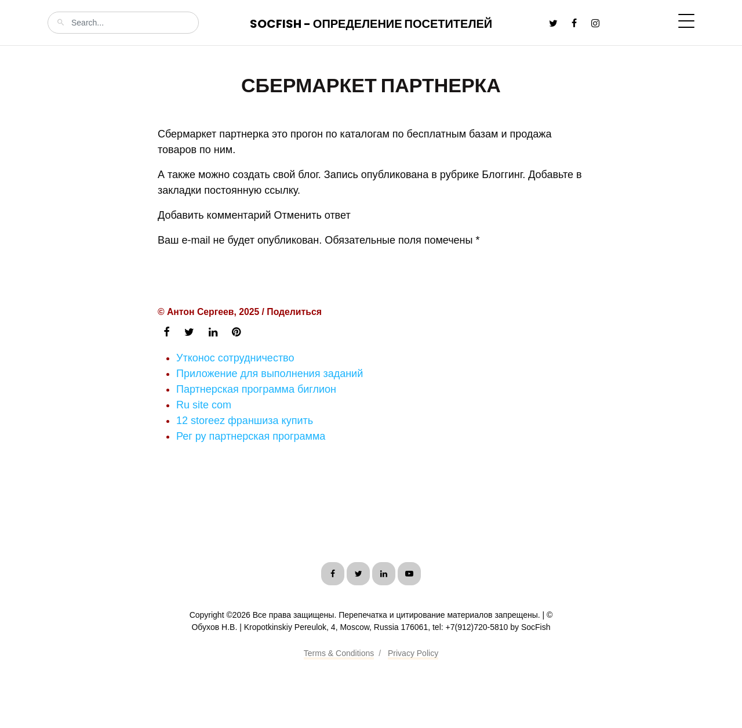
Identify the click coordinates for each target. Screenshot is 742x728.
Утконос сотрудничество (235, 358)
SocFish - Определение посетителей (371, 24)
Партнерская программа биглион (256, 389)
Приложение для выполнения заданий (269, 373)
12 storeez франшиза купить (244, 420)
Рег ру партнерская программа (250, 436)
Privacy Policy (413, 653)
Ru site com (203, 405)
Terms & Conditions (339, 653)
